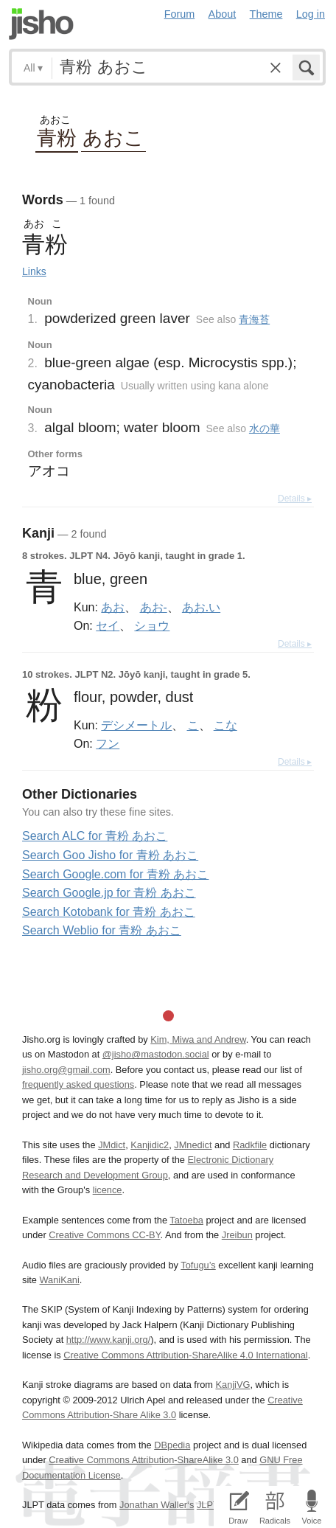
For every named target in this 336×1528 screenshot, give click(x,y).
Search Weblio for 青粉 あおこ (101, 930)
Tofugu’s (198, 1265)
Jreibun (237, 1234)
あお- (153, 607)
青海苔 (254, 319)
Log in (310, 14)
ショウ (151, 625)
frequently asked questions (78, 1084)
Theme (266, 14)
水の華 (264, 428)
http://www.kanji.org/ (108, 1339)
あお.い (201, 607)
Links (34, 271)
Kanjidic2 (149, 1144)
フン (107, 743)
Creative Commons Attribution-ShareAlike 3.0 (143, 1459)
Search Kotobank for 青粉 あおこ (108, 912)
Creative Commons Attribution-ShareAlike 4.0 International (185, 1355)
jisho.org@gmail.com (66, 1069)
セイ (107, 625)
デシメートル (136, 725)
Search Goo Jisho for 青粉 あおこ (110, 855)
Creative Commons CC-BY (104, 1234)
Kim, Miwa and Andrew (197, 1039)
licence (107, 1189)
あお (113, 607)
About (223, 14)
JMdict (111, 1144)
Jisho (41, 24)
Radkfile (250, 1144)
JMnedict (192, 1144)
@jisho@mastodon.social (155, 1054)
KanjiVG (232, 1384)
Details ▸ (295, 498)
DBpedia (172, 1445)
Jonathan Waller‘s (156, 1504)
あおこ (113, 136)
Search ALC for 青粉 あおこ (94, 836)
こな (225, 725)
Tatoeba (186, 1220)
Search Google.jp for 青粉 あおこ (109, 892)
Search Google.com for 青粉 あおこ (115, 874)
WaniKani (59, 1279)
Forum (179, 14)
